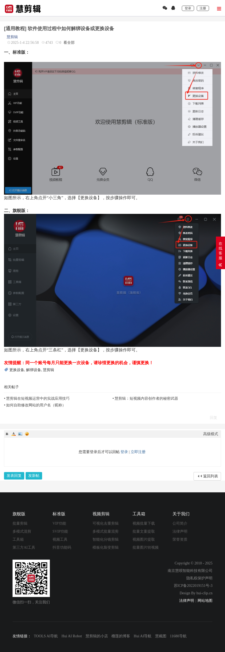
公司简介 (179, 523)
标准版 (59, 514)
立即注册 (138, 452)
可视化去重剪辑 (106, 523)
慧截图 (160, 636)
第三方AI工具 (24, 547)
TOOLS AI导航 (46, 636)
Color (13, 434)
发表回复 (14, 476)
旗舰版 (19, 514)
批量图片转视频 (145, 547)
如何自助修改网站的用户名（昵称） (36, 405)
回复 (213, 418)
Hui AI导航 (143, 636)
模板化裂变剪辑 (106, 547)
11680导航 (178, 636)
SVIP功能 (60, 531)
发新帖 (33, 476)
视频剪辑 (101, 514)
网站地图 (205, 601)
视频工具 (60, 539)
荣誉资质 (179, 539)
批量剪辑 (20, 523)
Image (20, 434)
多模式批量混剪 (106, 531)
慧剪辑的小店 (97, 636)
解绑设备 (33, 370)
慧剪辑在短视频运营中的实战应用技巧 (38, 398)
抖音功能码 (62, 547)
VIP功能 (59, 523)
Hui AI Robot (72, 636)
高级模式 (210, 434)
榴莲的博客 (120, 636)
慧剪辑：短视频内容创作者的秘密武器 (146, 398)
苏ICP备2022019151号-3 (193, 586)
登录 (124, 452)
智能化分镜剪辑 (106, 539)
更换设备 (16, 370)
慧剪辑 (12, 37)
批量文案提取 (143, 531)
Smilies (27, 434)
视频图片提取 (143, 539)
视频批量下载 (143, 523)
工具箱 (18, 539)
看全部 (69, 43)
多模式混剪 (22, 531)
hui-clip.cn (204, 593)
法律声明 (179, 531)
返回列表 (210, 476)
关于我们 (181, 514)
